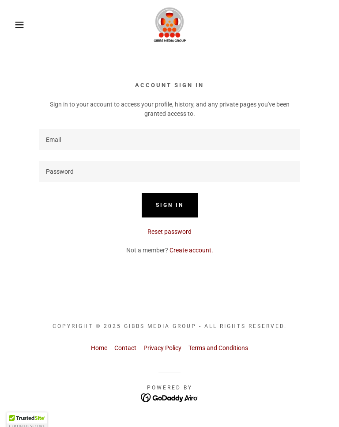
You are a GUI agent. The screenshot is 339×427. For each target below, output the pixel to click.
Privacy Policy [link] (162, 347)
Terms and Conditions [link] (218, 347)
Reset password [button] (169, 231)
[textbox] (169, 139)
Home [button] (99, 347)
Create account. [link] (191, 250)
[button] (17, 25)
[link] (169, 24)
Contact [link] (125, 347)
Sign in (170, 205)
